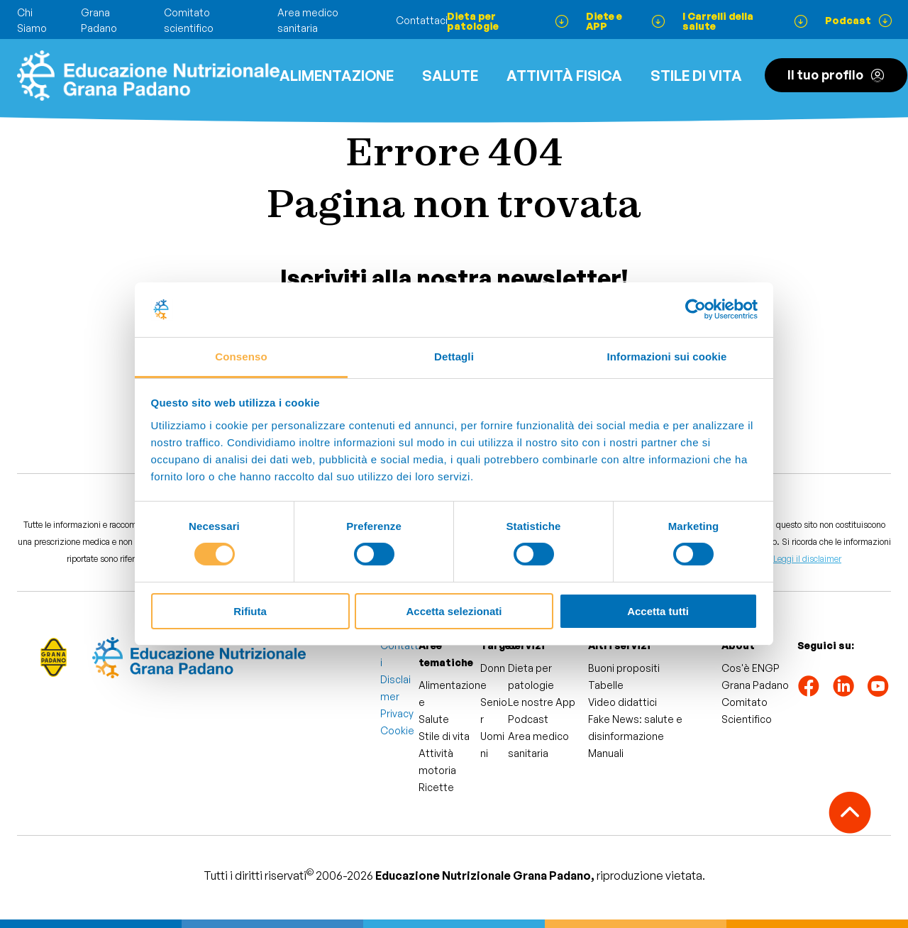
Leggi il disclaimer (807, 558)
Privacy (397, 713)
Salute (450, 75)
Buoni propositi (624, 668)
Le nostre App (541, 702)
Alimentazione (336, 75)
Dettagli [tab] (454, 356)
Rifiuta (250, 611)
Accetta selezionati (454, 611)
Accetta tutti (658, 611)
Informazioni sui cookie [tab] (667, 356)
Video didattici (622, 702)
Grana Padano (755, 685)
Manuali (606, 753)
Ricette (436, 787)
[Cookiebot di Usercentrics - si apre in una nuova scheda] (695, 309)
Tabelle (606, 685)
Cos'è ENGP (750, 668)
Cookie (397, 730)
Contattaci (422, 20)
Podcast (528, 719)
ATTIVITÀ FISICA (564, 75)
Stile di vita (696, 75)
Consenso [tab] (241, 356)
